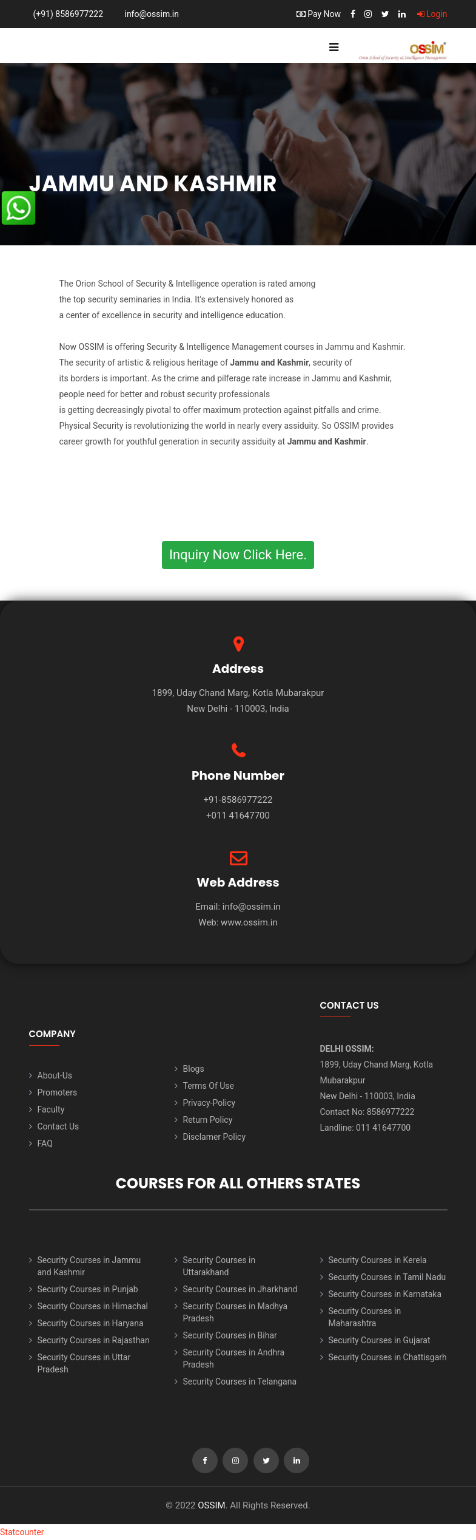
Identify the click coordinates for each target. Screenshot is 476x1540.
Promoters (58, 1092)
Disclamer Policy (214, 1137)
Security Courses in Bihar (230, 1335)
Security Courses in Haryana (91, 1323)
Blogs (193, 1069)
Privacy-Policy (209, 1103)
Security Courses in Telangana (240, 1381)
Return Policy (208, 1120)
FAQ (45, 1143)
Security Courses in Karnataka (385, 1294)
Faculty (51, 1109)
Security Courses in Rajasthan (94, 1340)
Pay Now (319, 14)
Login (432, 14)
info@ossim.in (151, 14)
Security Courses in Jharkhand (240, 1289)
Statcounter (22, 1532)
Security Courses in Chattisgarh (388, 1357)
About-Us (55, 1075)
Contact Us (58, 1126)
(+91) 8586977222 (68, 14)
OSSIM (211, 1505)
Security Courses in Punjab (88, 1289)
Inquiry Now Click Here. (238, 554)
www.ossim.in (249, 922)
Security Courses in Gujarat (380, 1340)
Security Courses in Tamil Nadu (387, 1277)
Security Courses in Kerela (378, 1260)
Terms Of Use (209, 1086)
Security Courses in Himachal (93, 1306)
